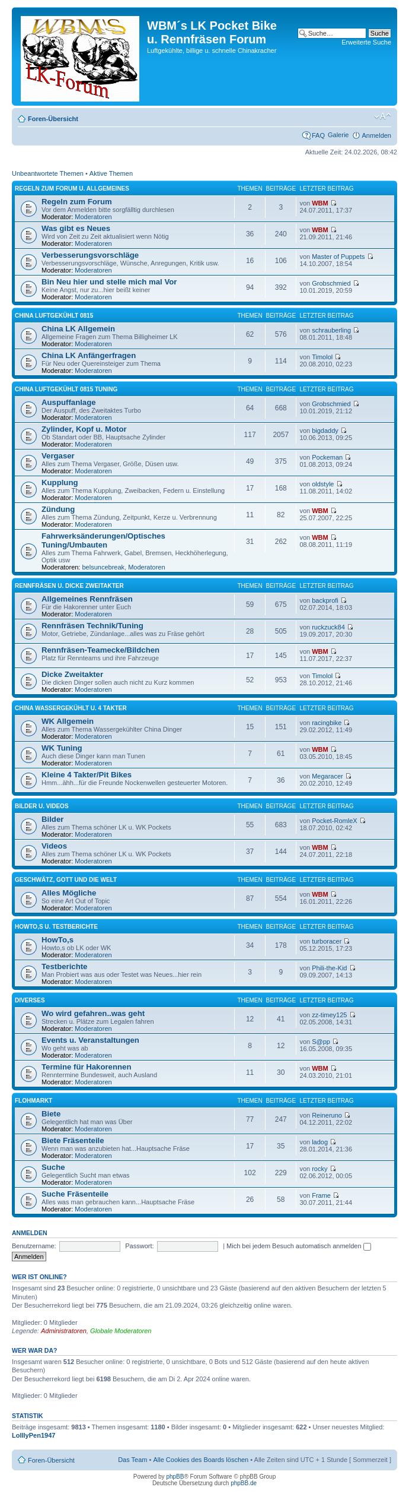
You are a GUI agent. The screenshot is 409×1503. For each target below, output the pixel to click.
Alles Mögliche (68, 892)
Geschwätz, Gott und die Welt (66, 880)
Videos (54, 845)
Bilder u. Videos (42, 806)
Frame (321, 1195)
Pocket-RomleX (334, 820)
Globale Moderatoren (120, 1330)
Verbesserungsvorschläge (90, 255)
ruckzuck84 (328, 627)
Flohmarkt (33, 1100)
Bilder (52, 819)
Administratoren (64, 1330)
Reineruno (327, 1115)
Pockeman (327, 457)
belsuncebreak (103, 567)
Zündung (58, 509)
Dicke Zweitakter (72, 674)
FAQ (318, 135)
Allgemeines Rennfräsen (87, 598)
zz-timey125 (329, 1014)
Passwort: (139, 1245)
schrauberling (331, 330)
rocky (319, 1168)
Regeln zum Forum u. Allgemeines (72, 188)
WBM (320, 203)
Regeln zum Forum (76, 201)
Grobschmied (331, 283)
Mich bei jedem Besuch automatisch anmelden (298, 1245)
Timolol (322, 356)
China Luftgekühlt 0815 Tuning (66, 389)
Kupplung (59, 482)
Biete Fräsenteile (72, 1140)
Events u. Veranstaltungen (90, 1040)
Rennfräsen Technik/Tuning (92, 625)
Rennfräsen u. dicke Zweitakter (69, 586)
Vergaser (58, 455)
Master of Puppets (338, 256)
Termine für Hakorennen (86, 1066)
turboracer (326, 941)
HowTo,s (57, 939)
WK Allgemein (67, 721)
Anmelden (376, 135)
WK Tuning (61, 747)
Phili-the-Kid (329, 968)
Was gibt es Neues (75, 228)
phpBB (175, 1476)
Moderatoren (93, 216)
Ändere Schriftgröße (382, 116)
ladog (320, 1142)
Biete (50, 1113)
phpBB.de (244, 1483)
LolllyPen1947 (33, 1435)
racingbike (326, 722)
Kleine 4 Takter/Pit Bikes (86, 774)
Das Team (132, 1459)
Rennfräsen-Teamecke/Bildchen (100, 650)
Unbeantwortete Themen (48, 173)
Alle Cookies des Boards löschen (200, 1459)
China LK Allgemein (78, 328)
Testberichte (64, 966)
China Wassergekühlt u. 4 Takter (71, 708)
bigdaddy (325, 430)
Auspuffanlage (68, 402)
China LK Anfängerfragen (88, 355)
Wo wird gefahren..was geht (93, 1013)
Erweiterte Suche (366, 42)
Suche (53, 1167)
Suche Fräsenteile (74, 1193)
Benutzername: (34, 1245)
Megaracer (327, 776)
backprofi (325, 600)
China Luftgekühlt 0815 (54, 315)
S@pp (321, 1041)
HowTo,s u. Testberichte (56, 926)
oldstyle (323, 484)
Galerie (338, 134)
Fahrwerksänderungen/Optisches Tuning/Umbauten (103, 540)
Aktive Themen (111, 173)
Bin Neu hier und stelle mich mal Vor (109, 281)
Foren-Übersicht (53, 118)
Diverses (30, 1000)
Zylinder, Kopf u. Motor (84, 429)
